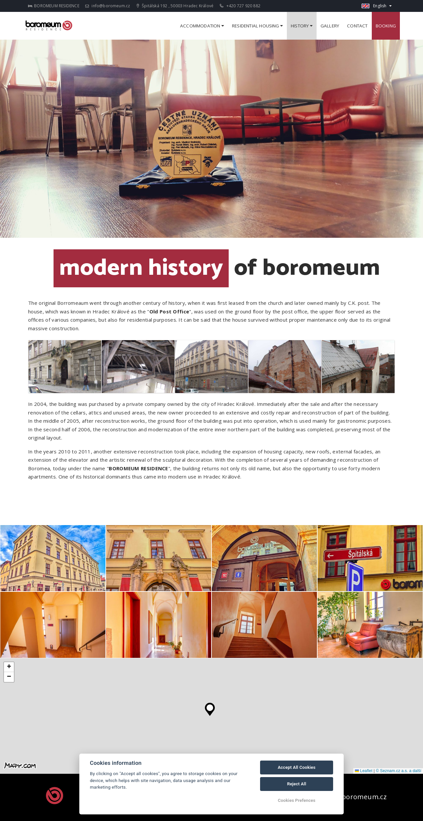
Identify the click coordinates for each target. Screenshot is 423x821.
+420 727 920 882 (240, 6)
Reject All (296, 783)
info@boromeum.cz (107, 6)
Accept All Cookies (296, 767)
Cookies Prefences (297, 800)
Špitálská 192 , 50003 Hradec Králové (174, 6)
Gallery (330, 26)
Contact (357, 26)
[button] (210, 708)
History (302, 26)
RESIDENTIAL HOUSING (257, 26)
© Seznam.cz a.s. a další (398, 770)
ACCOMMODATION (202, 26)
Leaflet (363, 770)
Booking (386, 26)
